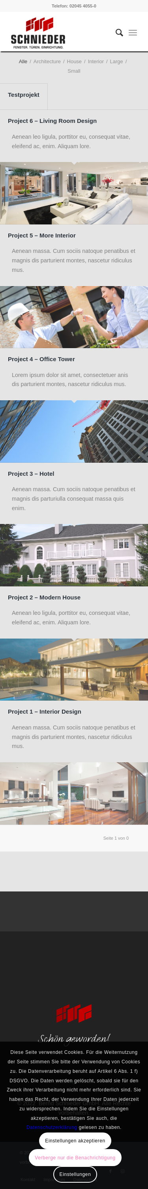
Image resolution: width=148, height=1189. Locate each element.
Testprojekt (23, 94)
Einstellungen (75, 1174)
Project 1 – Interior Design (44, 711)
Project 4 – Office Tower (41, 359)
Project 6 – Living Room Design (52, 120)
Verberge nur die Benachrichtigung (75, 1158)
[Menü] (133, 32)
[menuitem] (115, 33)
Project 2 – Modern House (44, 597)
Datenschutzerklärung (51, 1127)
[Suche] (115, 33)
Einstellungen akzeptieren (75, 1141)
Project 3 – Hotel (31, 473)
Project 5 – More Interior (42, 235)
